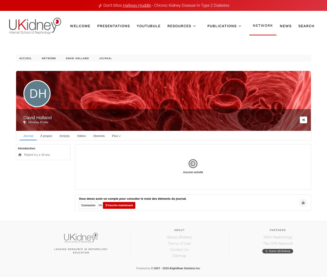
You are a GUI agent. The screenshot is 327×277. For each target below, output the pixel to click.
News (286, 26)
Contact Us (179, 249)
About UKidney (179, 237)
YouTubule (149, 26)
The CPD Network (278, 243)
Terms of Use (179, 243)
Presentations (113, 26)
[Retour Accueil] (35, 26)
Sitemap (179, 255)
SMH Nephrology (277, 237)
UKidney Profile (35, 122)
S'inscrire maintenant (119, 205)
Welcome (80, 26)
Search (306, 26)
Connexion (88, 205)
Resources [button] (181, 26)
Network (263, 25)
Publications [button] (224, 26)
